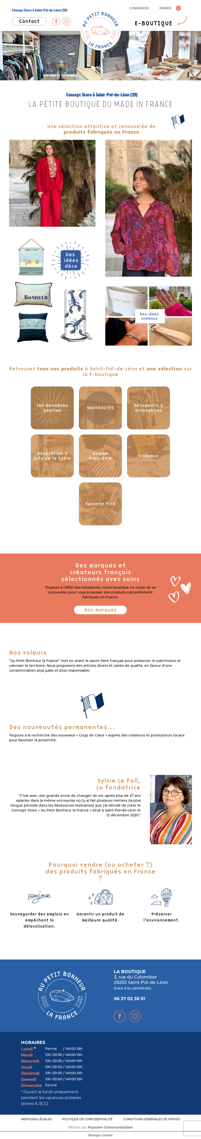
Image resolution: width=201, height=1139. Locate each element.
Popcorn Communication (110, 1128)
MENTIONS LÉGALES (36, 1119)
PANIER (165, 8)
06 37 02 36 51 (129, 999)
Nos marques (100, 609)
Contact (29, 21)
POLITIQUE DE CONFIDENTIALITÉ (87, 1119)
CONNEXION (139, 8)
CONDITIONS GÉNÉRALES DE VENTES (151, 1119)
